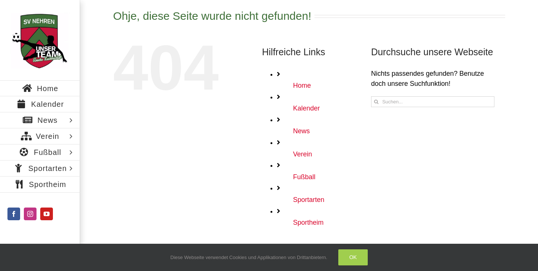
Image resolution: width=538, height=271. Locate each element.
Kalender (306, 108)
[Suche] (376, 101)
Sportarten (308, 199)
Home (302, 85)
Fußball (304, 177)
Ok (353, 257)
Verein (302, 154)
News (301, 131)
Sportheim (308, 222)
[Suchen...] (432, 101)
